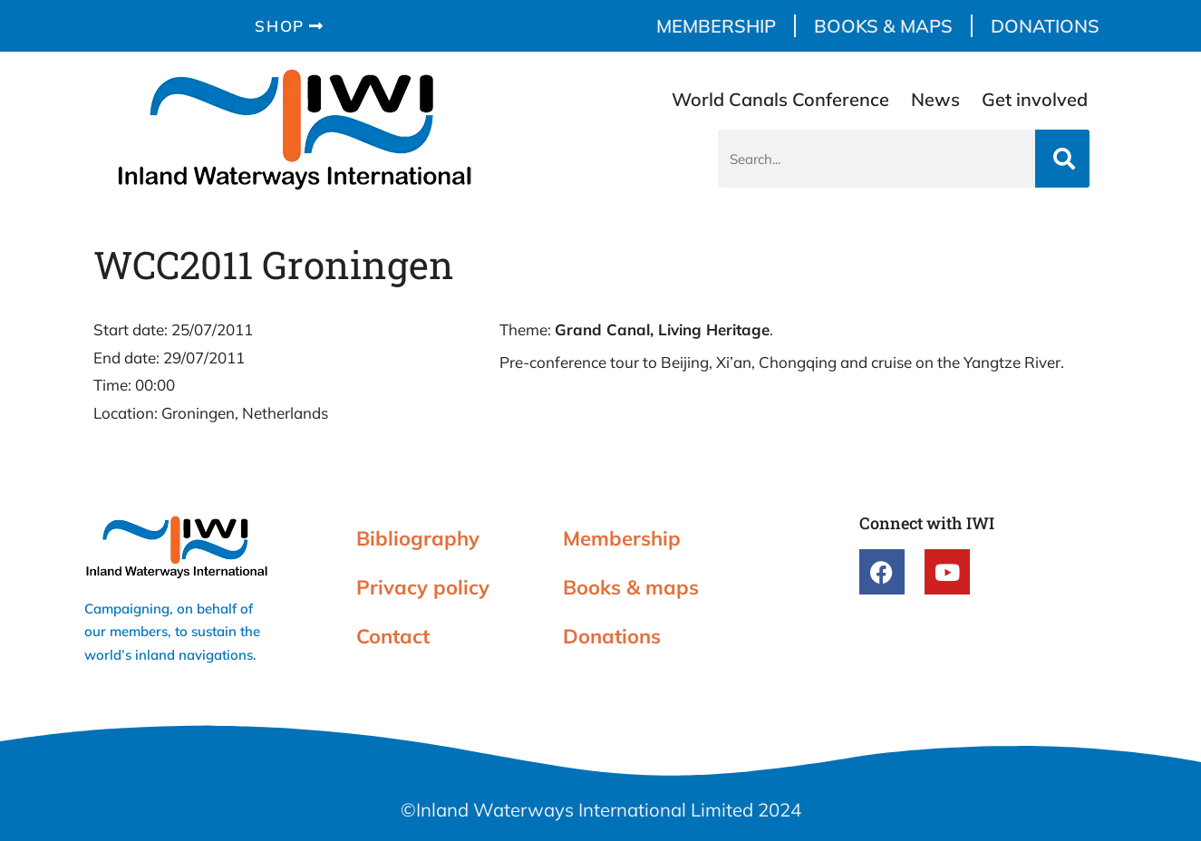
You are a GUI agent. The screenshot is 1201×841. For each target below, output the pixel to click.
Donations (1045, 25)
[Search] (1062, 159)
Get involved (1035, 99)
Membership (716, 25)
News (935, 99)
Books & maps (883, 25)
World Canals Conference (780, 99)
